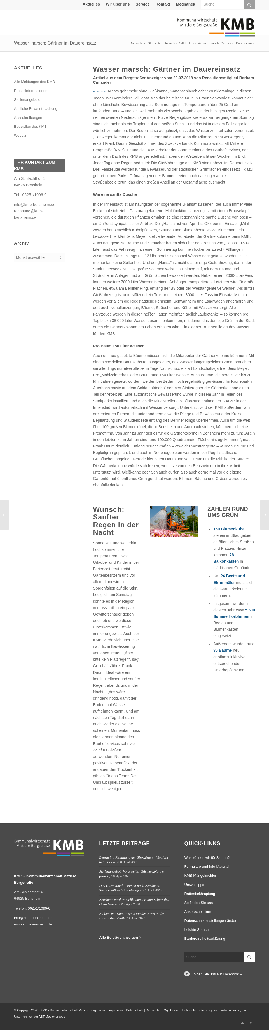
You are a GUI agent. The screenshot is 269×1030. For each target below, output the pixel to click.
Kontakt (162, 4)
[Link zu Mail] (242, 1023)
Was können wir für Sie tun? (207, 857)
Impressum (115, 1010)
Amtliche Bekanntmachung (35, 108)
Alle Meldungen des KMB (34, 82)
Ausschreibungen (28, 117)
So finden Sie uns (198, 903)
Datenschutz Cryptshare (163, 1010)
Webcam (21, 135)
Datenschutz (134, 1010)
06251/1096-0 (34, 194)
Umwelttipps (194, 885)
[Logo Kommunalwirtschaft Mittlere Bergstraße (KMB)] (216, 30)
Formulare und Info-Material (206, 866)
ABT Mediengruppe (52, 1016)
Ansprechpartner (197, 912)
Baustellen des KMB (30, 126)
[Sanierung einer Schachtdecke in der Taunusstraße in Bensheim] (4, 515)
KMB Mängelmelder (200, 875)
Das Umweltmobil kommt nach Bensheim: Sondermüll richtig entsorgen (129, 887)
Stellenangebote (27, 100)
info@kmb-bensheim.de (34, 204)
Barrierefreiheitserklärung (204, 938)
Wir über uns (118, 4)
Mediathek (185, 4)
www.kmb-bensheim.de (33, 924)
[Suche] (219, 957)
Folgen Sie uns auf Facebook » (216, 974)
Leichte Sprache (197, 929)
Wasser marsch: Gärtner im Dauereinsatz (55, 43)
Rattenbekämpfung (199, 894)
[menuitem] (91, 4)
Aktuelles (91, 4)
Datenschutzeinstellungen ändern (211, 920)
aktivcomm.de (230, 1010)
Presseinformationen (30, 91)
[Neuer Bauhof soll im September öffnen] (264, 515)
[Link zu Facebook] (251, 1023)
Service (143, 4)
